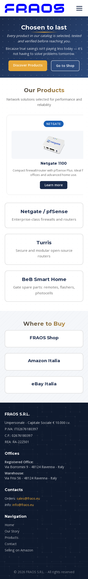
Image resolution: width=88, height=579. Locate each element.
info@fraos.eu (23, 505)
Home (9, 525)
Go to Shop (65, 65)
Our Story (12, 531)
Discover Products (27, 65)
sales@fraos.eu (28, 498)
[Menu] (79, 8)
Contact (11, 544)
